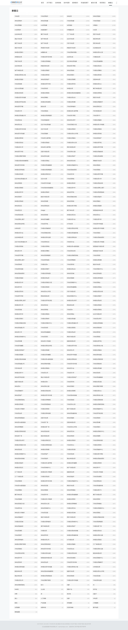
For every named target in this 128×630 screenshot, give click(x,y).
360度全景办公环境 (98, 571)
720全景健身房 (45, 120)
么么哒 (43, 589)
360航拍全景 (18, 57)
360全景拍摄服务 (46, 332)
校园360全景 (70, 472)
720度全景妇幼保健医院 (21, 160)
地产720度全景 (71, 467)
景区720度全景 (71, 517)
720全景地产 (44, 454)
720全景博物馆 (71, 260)
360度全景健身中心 (72, 165)
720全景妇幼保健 (72, 395)
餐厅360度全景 (97, 88)
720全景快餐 (18, 341)
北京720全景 (44, 129)
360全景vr (17, 386)
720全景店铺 (96, 576)
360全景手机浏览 (19, 377)
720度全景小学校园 (98, 242)
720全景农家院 (97, 476)
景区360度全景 (71, 147)
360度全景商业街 (72, 359)
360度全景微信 (97, 350)
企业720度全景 (97, 314)
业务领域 (58, 2)
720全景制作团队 (72, 52)
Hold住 (17, 589)
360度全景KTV (19, 372)
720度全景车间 (71, 84)
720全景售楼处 (97, 503)
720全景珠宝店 (45, 242)
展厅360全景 (70, 210)
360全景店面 (44, 485)
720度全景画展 (45, 350)
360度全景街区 (71, 183)
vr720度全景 (70, 539)
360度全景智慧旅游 (46, 576)
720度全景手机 (97, 142)
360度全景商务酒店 (20, 431)
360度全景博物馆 (72, 503)
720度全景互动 (71, 508)
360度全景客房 (71, 440)
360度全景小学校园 (98, 124)
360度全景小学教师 (46, 472)
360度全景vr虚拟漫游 (73, 246)
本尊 (16, 594)
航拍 (16, 603)
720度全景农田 (19, 174)
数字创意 (95, 607)
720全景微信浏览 (46, 233)
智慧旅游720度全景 (98, 246)
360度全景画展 (45, 449)
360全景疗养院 (71, 66)
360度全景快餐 (97, 260)
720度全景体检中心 (72, 521)
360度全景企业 (71, 269)
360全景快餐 (96, 422)
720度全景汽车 (97, 219)
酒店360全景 (96, 39)
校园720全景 (70, 571)
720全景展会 (96, 282)
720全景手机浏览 (98, 413)
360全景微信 (96, 201)
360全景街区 (18, 562)
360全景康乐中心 (72, 296)
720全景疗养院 (71, 115)
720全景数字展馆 (46, 580)
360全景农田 (96, 372)
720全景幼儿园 (71, 151)
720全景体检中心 (46, 467)
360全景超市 (70, 476)
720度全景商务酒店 (46, 445)
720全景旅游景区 (72, 169)
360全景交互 (18, 205)
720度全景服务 (97, 120)
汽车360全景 (18, 368)
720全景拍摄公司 (19, 363)
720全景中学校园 (98, 224)
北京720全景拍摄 (46, 124)
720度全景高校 (19, 246)
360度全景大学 (19, 282)
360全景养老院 (97, 273)
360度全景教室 (19, 187)
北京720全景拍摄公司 (21, 242)
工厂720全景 (70, 34)
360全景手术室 (19, 151)
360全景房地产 (45, 79)
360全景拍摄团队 (72, 287)
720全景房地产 (97, 138)
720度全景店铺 (19, 521)
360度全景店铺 (71, 512)
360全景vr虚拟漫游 (20, 422)
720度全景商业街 (72, 237)
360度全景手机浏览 (20, 102)
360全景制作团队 (46, 363)
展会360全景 (18, 576)
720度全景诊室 (45, 476)
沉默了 (95, 594)
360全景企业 (18, 124)
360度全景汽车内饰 (46, 481)
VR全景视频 (18, 25)
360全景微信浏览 (72, 196)
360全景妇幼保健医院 (47, 571)
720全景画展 (18, 84)
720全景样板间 (71, 106)
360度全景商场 (97, 93)
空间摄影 (69, 603)
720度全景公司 (19, 580)
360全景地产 (18, 395)
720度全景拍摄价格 (72, 233)
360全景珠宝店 (97, 106)
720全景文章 (52, 623)
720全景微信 (18, 548)
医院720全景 (96, 97)
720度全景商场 (45, 246)
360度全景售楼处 (98, 323)
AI (93, 585)
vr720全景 (70, 224)
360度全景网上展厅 (20, 300)
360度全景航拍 (45, 368)
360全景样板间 (19, 539)
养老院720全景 (45, 48)
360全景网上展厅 (19, 260)
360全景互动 (70, 431)
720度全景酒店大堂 (46, 282)
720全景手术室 (19, 296)
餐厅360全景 (18, 494)
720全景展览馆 (97, 363)
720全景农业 (18, 120)
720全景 (17, 16)
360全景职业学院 (19, 224)
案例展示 (75, 2)
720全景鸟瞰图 (19, 345)
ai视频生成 (44, 52)
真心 (16, 598)
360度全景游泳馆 (46, 390)
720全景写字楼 (19, 255)
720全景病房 (18, 264)
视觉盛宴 (17, 612)
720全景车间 (70, 381)
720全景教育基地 (19, 399)
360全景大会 (70, 368)
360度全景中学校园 (98, 228)
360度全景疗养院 (72, 205)
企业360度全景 (19, 237)
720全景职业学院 (19, 553)
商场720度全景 (71, 336)
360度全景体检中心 (20, 336)
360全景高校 (70, 201)
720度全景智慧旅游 (98, 192)
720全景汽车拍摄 (46, 183)
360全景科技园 (97, 354)
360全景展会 (70, 314)
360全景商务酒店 (46, 544)
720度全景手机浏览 (46, 300)
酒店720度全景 (45, 517)
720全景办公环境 (72, 427)
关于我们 (49, 2)
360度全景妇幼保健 (20, 359)
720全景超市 (44, 458)
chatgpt (43, 210)
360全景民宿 (96, 332)
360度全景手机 (97, 341)
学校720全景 (18, 61)
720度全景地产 (71, 156)
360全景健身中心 (98, 409)
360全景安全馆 (71, 160)
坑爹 (68, 585)
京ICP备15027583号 (80, 626)
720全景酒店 (96, 233)
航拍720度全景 (45, 196)
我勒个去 (69, 589)
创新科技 (43, 607)
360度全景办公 (97, 84)
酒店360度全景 (45, 436)
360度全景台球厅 (72, 300)
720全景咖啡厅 (19, 390)
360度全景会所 (45, 278)
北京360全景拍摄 (72, 61)
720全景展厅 (18, 535)
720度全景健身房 (46, 228)
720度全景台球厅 (19, 440)
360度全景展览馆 (98, 359)
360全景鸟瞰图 (45, 219)
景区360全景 (96, 43)
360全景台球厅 (71, 120)
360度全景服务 (71, 544)
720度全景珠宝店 (46, 440)
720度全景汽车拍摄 (20, 97)
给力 (42, 585)
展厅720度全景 (71, 409)
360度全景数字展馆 (20, 544)
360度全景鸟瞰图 (72, 463)
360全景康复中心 (98, 558)
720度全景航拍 (45, 314)
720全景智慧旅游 (46, 404)
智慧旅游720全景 (98, 251)
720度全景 (44, 530)
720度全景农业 (19, 142)
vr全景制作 (18, 30)
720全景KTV (96, 115)
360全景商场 (44, 309)
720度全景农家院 (98, 156)
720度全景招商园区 (46, 169)
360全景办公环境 (46, 291)
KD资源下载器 (81, 623)
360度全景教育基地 (98, 404)
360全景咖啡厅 (19, 517)
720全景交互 (18, 210)
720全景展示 (96, 427)
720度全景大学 (97, 178)
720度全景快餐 (71, 102)
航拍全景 (43, 106)
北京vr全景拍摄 (19, 88)
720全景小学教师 (19, 409)
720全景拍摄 (70, 20)
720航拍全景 (96, 57)
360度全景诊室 (97, 300)
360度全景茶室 (97, 463)
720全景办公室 (71, 404)
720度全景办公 (97, 390)
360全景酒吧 (96, 436)
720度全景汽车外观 (20, 129)
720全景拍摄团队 (98, 61)
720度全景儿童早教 (46, 463)
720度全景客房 (71, 129)
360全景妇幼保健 (19, 458)
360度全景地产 (71, 526)
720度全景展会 (45, 160)
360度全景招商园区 (46, 115)
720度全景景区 (97, 445)
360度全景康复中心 (20, 454)
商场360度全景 (45, 296)
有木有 (69, 594)
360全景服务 (70, 418)
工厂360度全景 (97, 544)
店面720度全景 (45, 151)
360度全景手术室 (46, 84)
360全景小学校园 (46, 341)
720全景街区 (44, 88)
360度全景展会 (97, 287)
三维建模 (95, 603)
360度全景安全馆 (98, 291)
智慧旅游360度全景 (46, 558)
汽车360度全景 (97, 111)
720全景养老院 (45, 260)
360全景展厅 (18, 196)
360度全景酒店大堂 (20, 445)
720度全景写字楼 (98, 174)
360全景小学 (18, 332)
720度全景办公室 (72, 142)
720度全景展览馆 (98, 399)
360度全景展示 (19, 52)
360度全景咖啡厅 (98, 102)
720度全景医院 (71, 327)
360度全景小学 (19, 305)
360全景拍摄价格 (72, 413)
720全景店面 (44, 512)
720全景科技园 (19, 269)
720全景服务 (44, 133)
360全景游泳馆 (45, 431)
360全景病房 (70, 576)
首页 (42, 2)
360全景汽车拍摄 (19, 133)
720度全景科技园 (46, 413)
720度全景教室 (45, 70)
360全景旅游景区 (19, 273)
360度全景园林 (97, 205)
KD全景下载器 (73, 623)
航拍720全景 (96, 264)
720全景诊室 (70, 454)
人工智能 (43, 598)
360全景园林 (70, 278)
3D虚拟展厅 (84, 2)
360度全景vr (44, 381)
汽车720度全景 (71, 291)
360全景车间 (44, 535)
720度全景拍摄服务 (46, 165)
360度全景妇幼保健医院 (74, 93)
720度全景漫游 (19, 278)
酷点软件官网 (88, 623)
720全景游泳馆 (19, 214)
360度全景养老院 (19, 169)
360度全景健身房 (98, 151)
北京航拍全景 (97, 48)
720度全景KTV (97, 490)
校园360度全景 (71, 341)
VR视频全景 (70, 30)
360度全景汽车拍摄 (46, 567)
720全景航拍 (44, 111)
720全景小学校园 (98, 472)
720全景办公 (70, 445)
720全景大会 (70, 242)
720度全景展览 (97, 129)
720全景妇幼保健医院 (47, 187)
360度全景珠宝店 (46, 174)
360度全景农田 (19, 93)
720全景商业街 (97, 481)
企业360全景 (18, 34)
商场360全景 (70, 305)
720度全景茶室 (45, 409)
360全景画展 (44, 201)
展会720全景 (18, 39)
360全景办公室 (45, 503)
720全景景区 (44, 336)
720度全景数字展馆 (20, 156)
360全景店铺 (70, 273)
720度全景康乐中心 (46, 323)
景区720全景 (96, 34)
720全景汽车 (70, 174)
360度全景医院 (45, 93)
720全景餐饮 (18, 490)
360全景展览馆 (97, 327)
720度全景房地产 (72, 377)
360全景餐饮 (44, 97)
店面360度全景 (71, 422)
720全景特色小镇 (98, 345)
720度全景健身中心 (72, 481)
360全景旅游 (70, 70)
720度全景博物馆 (46, 399)
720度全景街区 (97, 75)
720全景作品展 (97, 580)
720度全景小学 (19, 147)
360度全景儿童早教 (72, 111)
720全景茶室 (96, 255)
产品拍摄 (43, 603)
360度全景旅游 (19, 201)
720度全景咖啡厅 (98, 562)
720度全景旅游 (45, 142)
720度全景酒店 (97, 305)
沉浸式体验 (70, 607)
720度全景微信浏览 (20, 323)
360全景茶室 (44, 214)
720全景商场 (70, 178)
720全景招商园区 (98, 521)
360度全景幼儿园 (98, 535)
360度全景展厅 (45, 269)
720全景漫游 (96, 20)
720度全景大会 (71, 219)
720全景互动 (18, 508)
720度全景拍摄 (71, 318)
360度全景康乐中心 (98, 431)
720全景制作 (44, 16)
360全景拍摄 (44, 20)
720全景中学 (44, 494)
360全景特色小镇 (98, 395)
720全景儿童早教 (46, 138)
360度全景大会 (19, 233)
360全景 (69, 16)
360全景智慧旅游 (19, 418)
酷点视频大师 (59, 623)
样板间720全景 (71, 48)
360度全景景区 (71, 499)
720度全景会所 (71, 332)
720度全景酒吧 (71, 79)
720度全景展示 (19, 318)
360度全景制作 (45, 192)
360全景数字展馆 (98, 386)
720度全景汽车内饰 (46, 57)
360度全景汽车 (19, 314)
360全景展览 (96, 512)
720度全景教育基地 (72, 255)
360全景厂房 (18, 436)
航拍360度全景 (97, 553)
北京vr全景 (44, 178)
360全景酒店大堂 (19, 503)
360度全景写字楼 (98, 147)
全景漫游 (69, 25)
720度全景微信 (71, 138)
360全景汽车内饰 (19, 165)
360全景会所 (44, 562)
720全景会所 (18, 413)
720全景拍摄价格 (98, 485)
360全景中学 (18, 558)
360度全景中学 (19, 192)
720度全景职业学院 (72, 228)
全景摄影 (17, 607)
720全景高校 (18, 309)
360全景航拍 (96, 165)
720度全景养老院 (46, 273)
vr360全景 (17, 228)
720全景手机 (44, 224)
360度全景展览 (97, 309)
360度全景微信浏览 (98, 517)
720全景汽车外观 (72, 363)
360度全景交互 (19, 467)
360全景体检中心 (46, 508)
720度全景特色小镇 (72, 567)
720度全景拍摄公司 (72, 323)
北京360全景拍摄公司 (21, 178)
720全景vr (70, 309)
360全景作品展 (45, 156)
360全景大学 (18, 251)
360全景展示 (70, 75)
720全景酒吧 (18, 530)
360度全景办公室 (98, 52)
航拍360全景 (18, 571)
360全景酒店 (70, 386)
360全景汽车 (18, 287)
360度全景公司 (45, 539)
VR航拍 (95, 25)
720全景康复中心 (72, 282)
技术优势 (67, 2)
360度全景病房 (19, 404)
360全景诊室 (18, 449)
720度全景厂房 (97, 526)
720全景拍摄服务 (98, 377)
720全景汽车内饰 (72, 562)
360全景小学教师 (19, 512)
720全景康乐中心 (98, 269)
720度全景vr (44, 264)
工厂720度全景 (19, 476)
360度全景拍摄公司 (20, 115)
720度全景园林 (19, 354)
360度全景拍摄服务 (72, 494)
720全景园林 (18, 499)
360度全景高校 (97, 133)
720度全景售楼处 (46, 61)
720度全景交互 (97, 66)
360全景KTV (96, 467)
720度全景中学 (71, 187)
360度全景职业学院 (46, 345)
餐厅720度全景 (97, 494)
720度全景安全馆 (72, 553)
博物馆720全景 (97, 160)
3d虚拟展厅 (44, 30)
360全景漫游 (96, 16)
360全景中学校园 (72, 354)
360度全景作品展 (46, 237)
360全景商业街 (45, 205)
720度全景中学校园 (72, 580)
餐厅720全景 (44, 34)
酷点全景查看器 (66, 623)
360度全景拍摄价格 (72, 535)
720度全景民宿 (45, 75)
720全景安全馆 (71, 251)
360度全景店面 (97, 381)
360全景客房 (70, 436)
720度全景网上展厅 (98, 187)
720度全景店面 (71, 449)
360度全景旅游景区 (98, 458)
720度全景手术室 (72, 345)
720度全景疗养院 (98, 454)
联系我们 (103, 2)
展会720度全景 (45, 377)
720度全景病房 (45, 287)
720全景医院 (96, 336)
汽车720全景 (70, 43)
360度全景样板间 (98, 278)
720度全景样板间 (46, 521)
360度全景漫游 (19, 79)
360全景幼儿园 (45, 386)
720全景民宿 (70, 264)
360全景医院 (18, 183)
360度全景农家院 (46, 102)
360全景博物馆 (19, 427)
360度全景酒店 (97, 539)
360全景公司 (70, 350)
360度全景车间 (19, 291)
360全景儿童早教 (46, 147)
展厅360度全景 (45, 526)
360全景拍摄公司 (19, 327)
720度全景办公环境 (72, 133)
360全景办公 (96, 214)
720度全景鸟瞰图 (46, 354)
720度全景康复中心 (98, 508)
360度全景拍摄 (97, 368)
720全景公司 (44, 372)
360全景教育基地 (19, 585)
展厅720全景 (18, 43)
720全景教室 (18, 481)
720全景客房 (96, 418)
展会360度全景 (71, 458)
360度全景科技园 (19, 567)
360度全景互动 (71, 214)
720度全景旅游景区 (98, 237)
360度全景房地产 (19, 350)
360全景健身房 (19, 526)
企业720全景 (70, 39)
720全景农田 (44, 327)
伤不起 (95, 589)
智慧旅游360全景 (98, 210)
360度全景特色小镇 (20, 75)
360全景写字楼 (19, 106)
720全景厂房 (44, 422)
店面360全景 (96, 79)
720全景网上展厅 (19, 219)
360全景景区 (96, 499)
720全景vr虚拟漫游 (20, 485)
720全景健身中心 (98, 449)
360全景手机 (70, 192)
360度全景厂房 (45, 427)
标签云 (110, 2)
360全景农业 (44, 305)
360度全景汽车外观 (46, 395)
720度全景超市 (97, 196)
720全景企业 (70, 548)
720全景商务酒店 (98, 440)
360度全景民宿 (19, 138)
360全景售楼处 (71, 490)
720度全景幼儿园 (98, 548)
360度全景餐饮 (45, 251)
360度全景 (70, 88)
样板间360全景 (45, 66)
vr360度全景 (96, 567)
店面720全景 (44, 418)
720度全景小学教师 (46, 499)
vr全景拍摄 (44, 25)
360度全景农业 (97, 530)
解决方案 (94, 2)
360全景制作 (18, 20)
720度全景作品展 (46, 553)
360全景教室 (44, 490)
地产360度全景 (19, 70)
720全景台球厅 (97, 318)
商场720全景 (70, 485)
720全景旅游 (70, 399)
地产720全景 (44, 43)
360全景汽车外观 (46, 548)
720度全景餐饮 (97, 70)
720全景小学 (70, 372)
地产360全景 (44, 39)
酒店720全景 (18, 48)
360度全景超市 (19, 463)
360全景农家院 (71, 558)
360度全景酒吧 (71, 390)
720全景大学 (18, 111)
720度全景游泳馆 (98, 183)
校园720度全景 (19, 381)
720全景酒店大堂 (72, 124)
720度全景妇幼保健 (72, 530)
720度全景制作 (45, 318)
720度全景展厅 (97, 296)
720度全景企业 (71, 97)
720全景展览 (96, 169)
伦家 (68, 598)
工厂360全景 (18, 472)
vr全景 (95, 30)
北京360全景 (18, 66)
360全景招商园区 (46, 255)
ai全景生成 (70, 57)
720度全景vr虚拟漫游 (47, 359)
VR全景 (95, 598)
